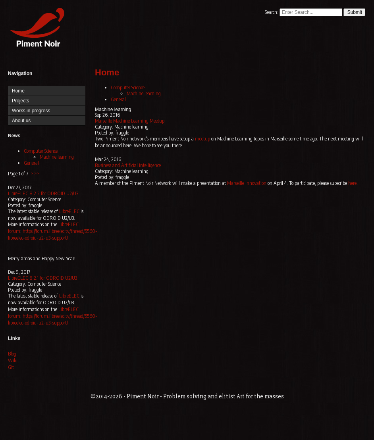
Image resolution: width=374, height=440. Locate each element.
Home (35, 29)
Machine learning (57, 157)
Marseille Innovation (246, 183)
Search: (272, 12)
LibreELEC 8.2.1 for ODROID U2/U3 (42, 278)
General (31, 163)
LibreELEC (69, 211)
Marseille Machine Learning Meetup (129, 121)
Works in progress (31, 110)
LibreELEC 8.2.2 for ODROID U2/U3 (43, 193)
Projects (20, 101)
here (352, 183)
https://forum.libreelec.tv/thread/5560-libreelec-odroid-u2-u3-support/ (52, 234)
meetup (202, 139)
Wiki (12, 360)
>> (36, 174)
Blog (12, 354)
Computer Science (41, 151)
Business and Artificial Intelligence (128, 165)
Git (11, 367)
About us (21, 120)
